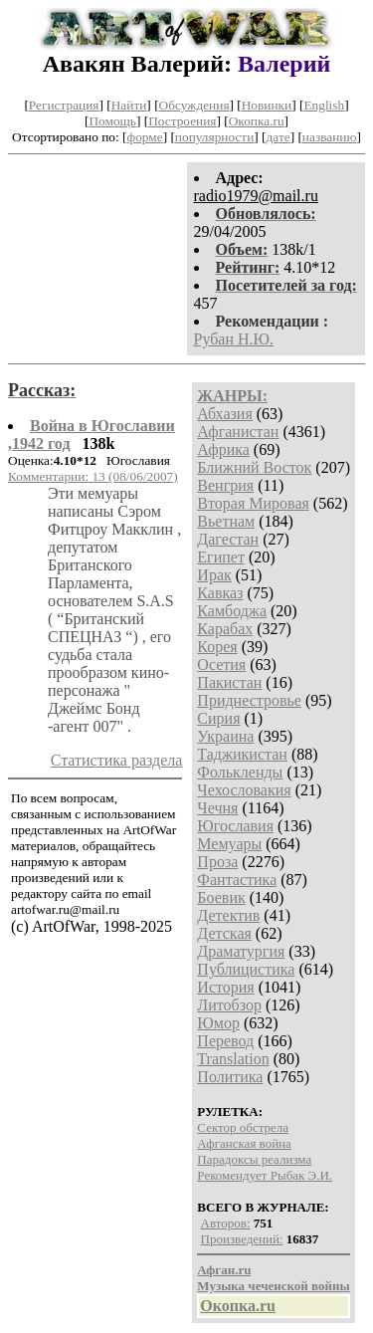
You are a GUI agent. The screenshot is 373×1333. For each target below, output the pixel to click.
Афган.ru (224, 1269)
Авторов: (226, 1223)
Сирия (218, 718)
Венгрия (225, 485)
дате (278, 136)
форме (145, 136)
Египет (221, 557)
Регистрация (64, 105)
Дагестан (228, 539)
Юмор (218, 1022)
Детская (224, 933)
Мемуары (229, 843)
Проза (217, 861)
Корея (217, 646)
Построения (182, 120)
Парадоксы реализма (254, 1159)
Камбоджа (232, 610)
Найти (129, 105)
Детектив (228, 915)
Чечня (217, 807)
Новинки (266, 105)
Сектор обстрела (242, 1127)
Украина (225, 736)
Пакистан (229, 682)
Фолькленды (239, 772)
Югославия (235, 825)
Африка (223, 449)
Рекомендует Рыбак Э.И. (264, 1175)
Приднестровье (249, 700)
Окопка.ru (256, 120)
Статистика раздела (117, 760)
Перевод (225, 1040)
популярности (214, 136)
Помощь (112, 120)
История (225, 987)
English (323, 105)
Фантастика (237, 879)
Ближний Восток (254, 467)
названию (329, 136)
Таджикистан (242, 754)
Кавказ (220, 592)
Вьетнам (226, 521)
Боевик (221, 897)
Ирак (214, 574)
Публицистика (245, 969)
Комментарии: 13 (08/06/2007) (93, 476)
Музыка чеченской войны (273, 1285)
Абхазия (224, 413)
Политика (230, 1076)
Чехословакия (243, 789)
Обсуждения (194, 105)
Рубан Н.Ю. (234, 339)
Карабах (225, 628)
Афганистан (238, 431)
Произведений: (242, 1238)
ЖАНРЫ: (232, 395)
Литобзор (229, 1005)
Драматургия (240, 951)
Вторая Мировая (253, 503)
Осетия (221, 664)
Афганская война (244, 1143)
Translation (233, 1058)
